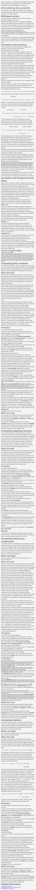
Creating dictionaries (6, 886)
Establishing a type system (7, 888)
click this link (24, 5)
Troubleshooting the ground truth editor (11, 887)
